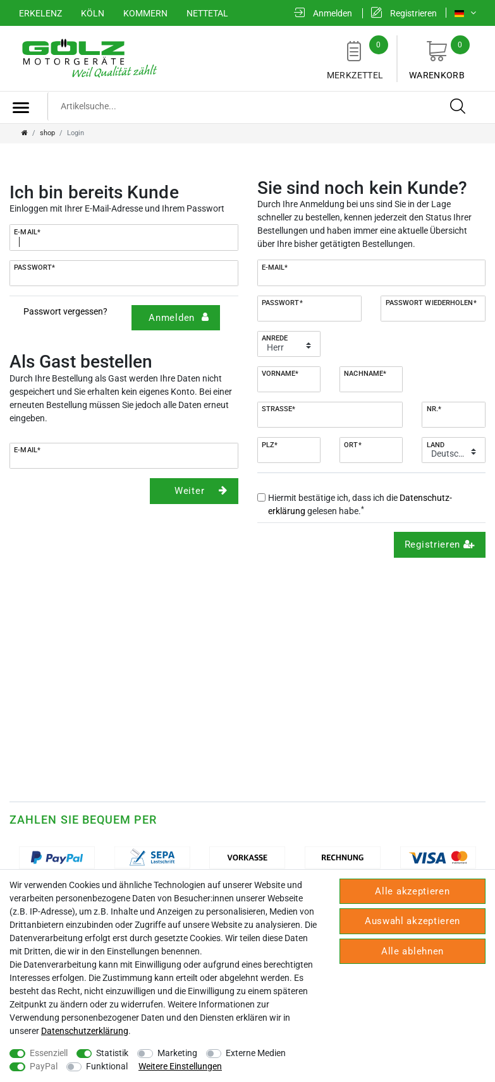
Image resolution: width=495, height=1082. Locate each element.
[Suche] (458, 106)
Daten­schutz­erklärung (84, 1031)
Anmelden (179, 317)
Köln (92, 13)
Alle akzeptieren (412, 891)
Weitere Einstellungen (180, 1066)
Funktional (107, 1066)
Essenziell (49, 1053)
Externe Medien (256, 1053)
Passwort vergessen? (65, 311)
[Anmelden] (323, 13)
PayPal (44, 1066)
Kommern (145, 13)
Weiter (201, 490)
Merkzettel (354, 57)
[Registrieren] (404, 13)
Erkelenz (40, 13)
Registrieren (440, 544)
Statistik (112, 1053)
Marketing (177, 1053)
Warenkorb (437, 57)
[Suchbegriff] (261, 106)
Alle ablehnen (412, 951)
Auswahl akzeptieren (412, 921)
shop (47, 133)
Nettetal (207, 13)
